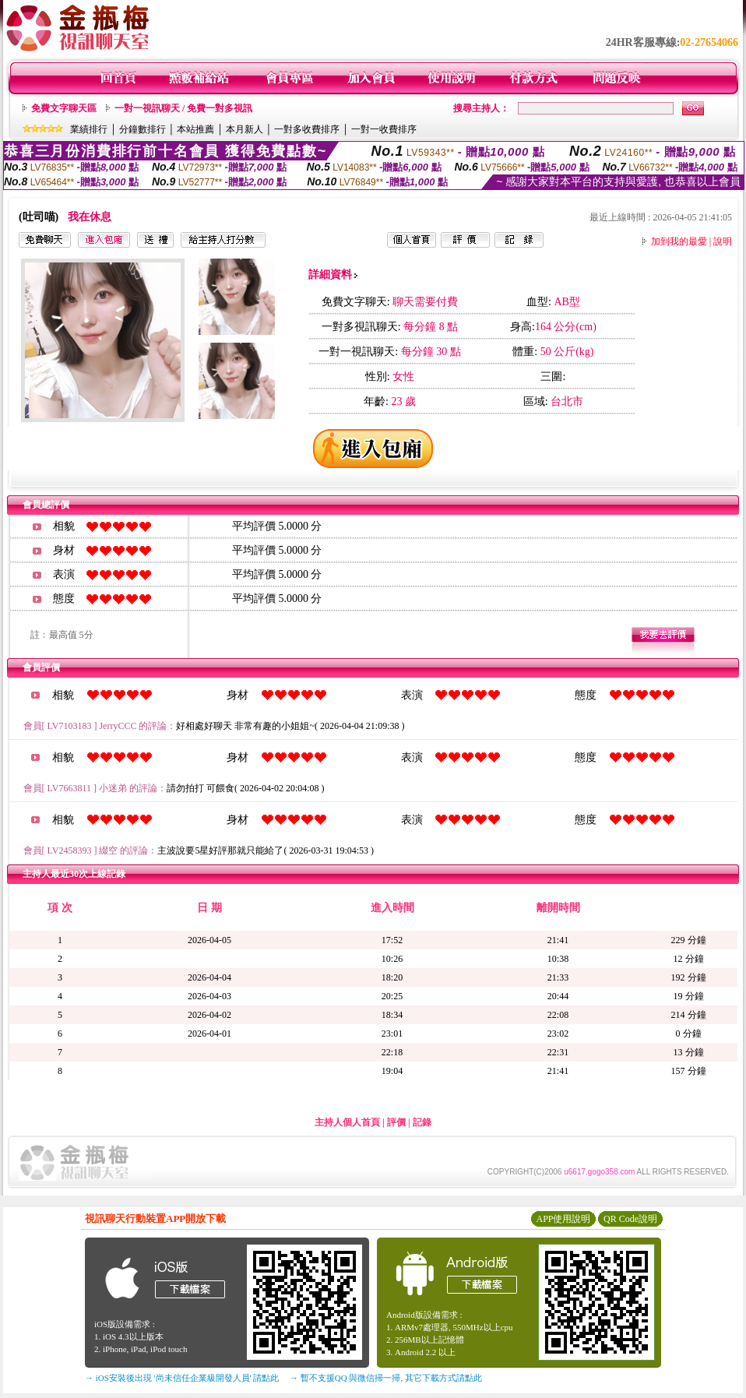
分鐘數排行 (142, 129)
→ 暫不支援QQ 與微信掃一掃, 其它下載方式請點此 (386, 1377)
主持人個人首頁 (347, 1122)
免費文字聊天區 (64, 108)
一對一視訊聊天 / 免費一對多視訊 (183, 108)
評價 (396, 1122)
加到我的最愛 (679, 241)
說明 (722, 241)
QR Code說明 (630, 1218)
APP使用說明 (563, 1218)
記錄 (422, 1122)
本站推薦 (195, 129)
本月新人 (244, 129)
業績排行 (88, 129)
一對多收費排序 (307, 129)
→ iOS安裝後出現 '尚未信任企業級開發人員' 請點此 (182, 1377)
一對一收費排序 (384, 129)
